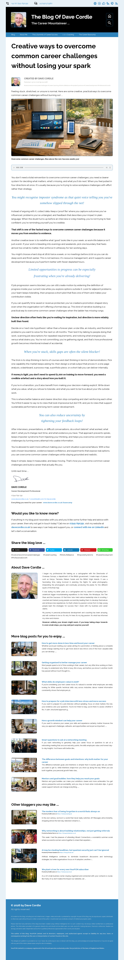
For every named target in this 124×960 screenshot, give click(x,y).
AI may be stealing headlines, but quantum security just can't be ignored (75, 850)
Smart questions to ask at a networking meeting (64, 740)
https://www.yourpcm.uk (64, 872)
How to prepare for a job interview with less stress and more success (74, 701)
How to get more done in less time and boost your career (68, 643)
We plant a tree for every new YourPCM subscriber (65, 869)
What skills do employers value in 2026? (60, 682)
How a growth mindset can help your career (62, 720)
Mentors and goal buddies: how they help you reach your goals (71, 778)
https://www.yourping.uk (64, 814)
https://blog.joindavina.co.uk (67, 833)
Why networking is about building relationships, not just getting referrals (76, 831)
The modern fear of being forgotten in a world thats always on (71, 811)
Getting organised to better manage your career (64, 662)
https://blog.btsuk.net (66, 852)
